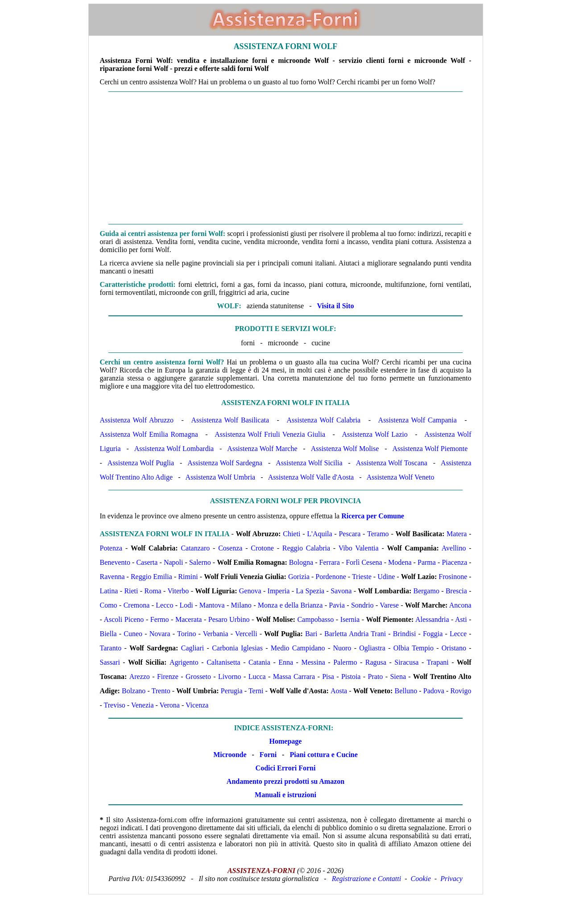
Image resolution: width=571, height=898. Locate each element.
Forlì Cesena (364, 562)
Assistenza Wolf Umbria (221, 477)
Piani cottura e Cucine (323, 754)
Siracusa (406, 662)
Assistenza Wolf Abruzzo (137, 420)
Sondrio (362, 605)
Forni (268, 754)
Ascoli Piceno (123, 619)
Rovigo (460, 691)
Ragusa (375, 662)
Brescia (456, 591)
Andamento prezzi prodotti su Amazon (285, 781)
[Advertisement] (285, 157)
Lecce (458, 633)
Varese (389, 605)
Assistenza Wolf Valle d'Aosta (311, 477)
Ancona (460, 605)
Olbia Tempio (413, 648)
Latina (109, 591)
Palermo (345, 662)
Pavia (337, 605)
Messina (313, 662)
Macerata (188, 619)
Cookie (421, 878)
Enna (285, 662)
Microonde (229, 754)
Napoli (173, 562)
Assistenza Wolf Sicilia (309, 463)
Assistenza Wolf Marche (262, 448)
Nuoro (342, 648)
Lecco (164, 605)
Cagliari (192, 648)
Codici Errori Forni (286, 768)
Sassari (110, 662)
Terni (256, 691)
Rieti (131, 591)
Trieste (362, 576)
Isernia (350, 619)
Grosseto (198, 676)
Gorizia (299, 576)
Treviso (114, 705)
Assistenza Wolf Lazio (375, 434)
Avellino (454, 548)
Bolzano (133, 691)
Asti (461, 619)
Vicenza (197, 705)
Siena (398, 676)
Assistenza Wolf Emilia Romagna (149, 434)
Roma (152, 591)
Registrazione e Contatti (366, 878)
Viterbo (178, 591)
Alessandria (432, 619)
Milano (241, 605)
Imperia (279, 591)
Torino (186, 633)
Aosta (339, 691)
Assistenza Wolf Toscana (391, 463)
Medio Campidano (298, 648)
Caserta (146, 562)
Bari (311, 633)
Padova (433, 691)
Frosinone (453, 576)
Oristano (454, 648)
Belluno (406, 691)
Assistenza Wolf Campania (417, 420)
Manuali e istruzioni (285, 795)
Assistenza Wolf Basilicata (230, 420)
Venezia (142, 705)
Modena (399, 562)
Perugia (232, 691)
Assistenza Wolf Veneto (400, 477)
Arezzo (139, 676)
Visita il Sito (335, 306)
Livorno (229, 676)
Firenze (167, 676)
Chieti (291, 534)
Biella (108, 633)
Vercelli (246, 633)
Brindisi (404, 633)
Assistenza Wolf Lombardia (174, 448)
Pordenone (330, 576)
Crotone (262, 548)
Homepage (285, 741)
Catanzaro (195, 548)
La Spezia (310, 591)
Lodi (186, 605)
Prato (375, 676)
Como (108, 605)
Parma (427, 562)
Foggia (433, 633)
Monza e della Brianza (290, 605)
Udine (386, 576)
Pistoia (351, 676)
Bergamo (426, 591)
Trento (161, 691)
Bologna (301, 562)
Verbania (215, 633)
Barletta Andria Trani (355, 633)
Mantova (212, 605)
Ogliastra (372, 648)
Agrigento (184, 662)
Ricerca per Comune (372, 516)
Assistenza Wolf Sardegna (224, 463)
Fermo (159, 619)
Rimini (188, 576)
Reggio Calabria (306, 548)
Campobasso (315, 619)
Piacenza (454, 562)
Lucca (257, 676)
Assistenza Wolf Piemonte (430, 448)
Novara (159, 633)
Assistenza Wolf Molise (345, 448)
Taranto (111, 648)
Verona (170, 705)
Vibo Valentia (359, 548)
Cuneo (133, 633)
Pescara (349, 534)
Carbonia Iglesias (237, 648)
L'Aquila (319, 534)
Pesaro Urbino (229, 619)
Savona (341, 591)
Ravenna (112, 576)
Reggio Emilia (151, 576)
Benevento (115, 562)
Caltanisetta (223, 662)
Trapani (438, 662)
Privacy (451, 878)
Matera (457, 534)
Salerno (200, 562)
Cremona (137, 605)
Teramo (378, 534)
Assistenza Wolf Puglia (141, 463)
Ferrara (329, 562)
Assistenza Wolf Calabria (324, 420)
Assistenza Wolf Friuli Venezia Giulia (270, 434)
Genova (250, 591)
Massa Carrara (294, 676)
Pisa (328, 676)
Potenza (111, 548)
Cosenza (230, 548)
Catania (259, 662)
